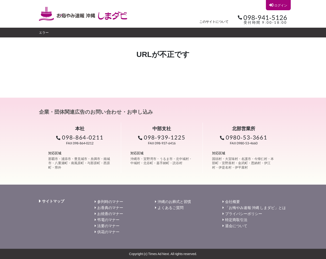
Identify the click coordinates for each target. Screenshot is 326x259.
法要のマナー (108, 225)
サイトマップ (53, 201)
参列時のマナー (110, 201)
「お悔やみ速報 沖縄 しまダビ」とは (255, 207)
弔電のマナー (108, 219)
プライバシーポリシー (243, 213)
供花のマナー (108, 231)
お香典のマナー (110, 207)
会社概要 (232, 201)
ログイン (278, 5)
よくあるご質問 (171, 207)
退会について (236, 225)
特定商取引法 (236, 219)
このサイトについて (214, 21)
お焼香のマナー (110, 213)
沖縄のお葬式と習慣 (174, 201)
